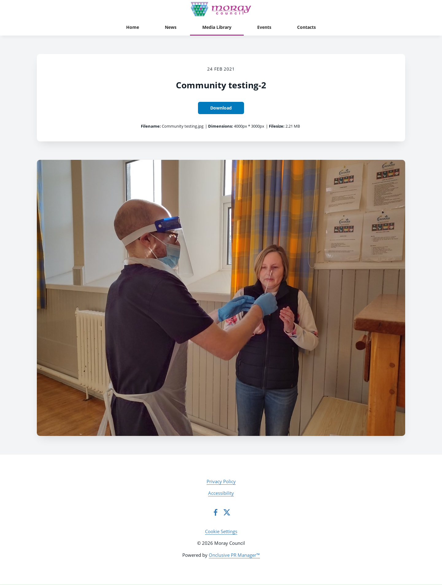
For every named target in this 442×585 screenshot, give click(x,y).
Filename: (151, 126)
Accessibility (221, 493)
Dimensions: (220, 126)
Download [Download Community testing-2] (221, 108)
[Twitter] (226, 512)
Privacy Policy (221, 481)
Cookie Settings (221, 531)
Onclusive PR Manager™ (234, 555)
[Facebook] (215, 512)
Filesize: (277, 126)
